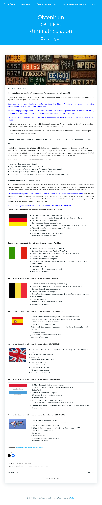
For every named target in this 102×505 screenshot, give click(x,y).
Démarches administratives (47, 4)
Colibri (72, 499)
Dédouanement (32, 467)
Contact (93, 4)
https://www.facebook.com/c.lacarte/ (29, 448)
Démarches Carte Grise (23, 464)
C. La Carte (13, 89)
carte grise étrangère (19, 467)
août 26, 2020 (23, 89)
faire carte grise (43, 467)
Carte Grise (27, 4)
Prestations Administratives (74, 4)
